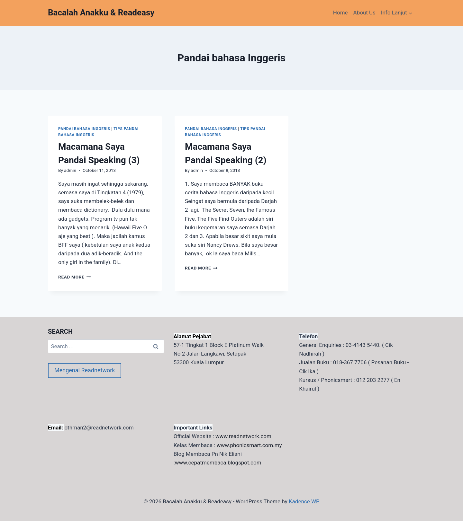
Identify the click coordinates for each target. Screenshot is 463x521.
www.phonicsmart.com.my (249, 445)
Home (340, 12)
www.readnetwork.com (243, 436)
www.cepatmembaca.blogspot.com (218, 462)
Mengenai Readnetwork (84, 370)
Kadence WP (304, 501)
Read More (74, 276)
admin (70, 170)
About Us (364, 12)
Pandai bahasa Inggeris (84, 129)
